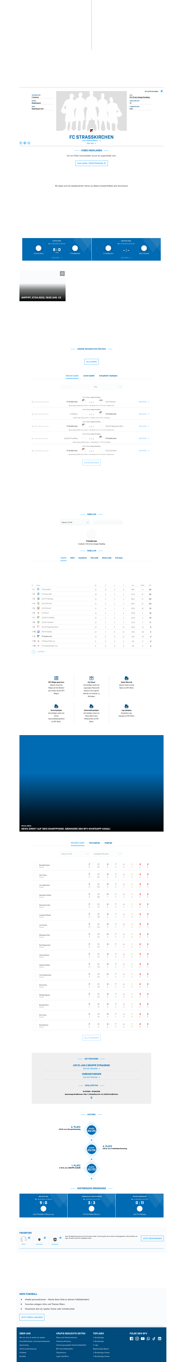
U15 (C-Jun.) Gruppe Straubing (140, 63)
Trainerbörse (61, 1318)
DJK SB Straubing (47, 597)
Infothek (142, 3)
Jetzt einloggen (154, 3)
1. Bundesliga (98, 1303)
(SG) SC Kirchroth (47, 569)
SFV (20, 1345)
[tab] (72, 342)
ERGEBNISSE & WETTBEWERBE (31, 13)
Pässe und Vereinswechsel (66, 1303)
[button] (20, 109)
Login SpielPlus (62, 1322)
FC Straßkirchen (47, 602)
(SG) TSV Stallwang (47, 565)
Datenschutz (148, 1345)
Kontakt (22, 1322)
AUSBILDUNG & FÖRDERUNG (101, 13)
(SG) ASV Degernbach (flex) (50, 593)
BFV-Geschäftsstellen (64, 1315)
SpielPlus (133, 3)
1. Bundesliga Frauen (101, 1318)
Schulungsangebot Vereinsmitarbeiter (71, 1311)
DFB (26, 1345)
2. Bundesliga (98, 1307)
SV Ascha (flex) (46, 555)
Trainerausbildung (63, 1307)
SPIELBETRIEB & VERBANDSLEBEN (73, 13)
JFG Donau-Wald (47, 560)
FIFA (39, 1345)
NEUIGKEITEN (51, 13)
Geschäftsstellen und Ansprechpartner (34, 1307)
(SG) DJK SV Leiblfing (48, 583)
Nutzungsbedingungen (133, 1345)
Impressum (160, 1345)
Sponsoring (24, 1311)
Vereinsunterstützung (27, 1315)
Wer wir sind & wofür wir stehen (32, 1303)
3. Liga (95, 1311)
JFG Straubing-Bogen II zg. (50, 612)
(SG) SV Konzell (46, 574)
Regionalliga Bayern (101, 1315)
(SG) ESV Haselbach (48, 588)
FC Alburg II (45, 579)
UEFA (33, 1345)
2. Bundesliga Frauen (101, 1322)
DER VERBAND (121, 13)
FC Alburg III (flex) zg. (48, 607)
